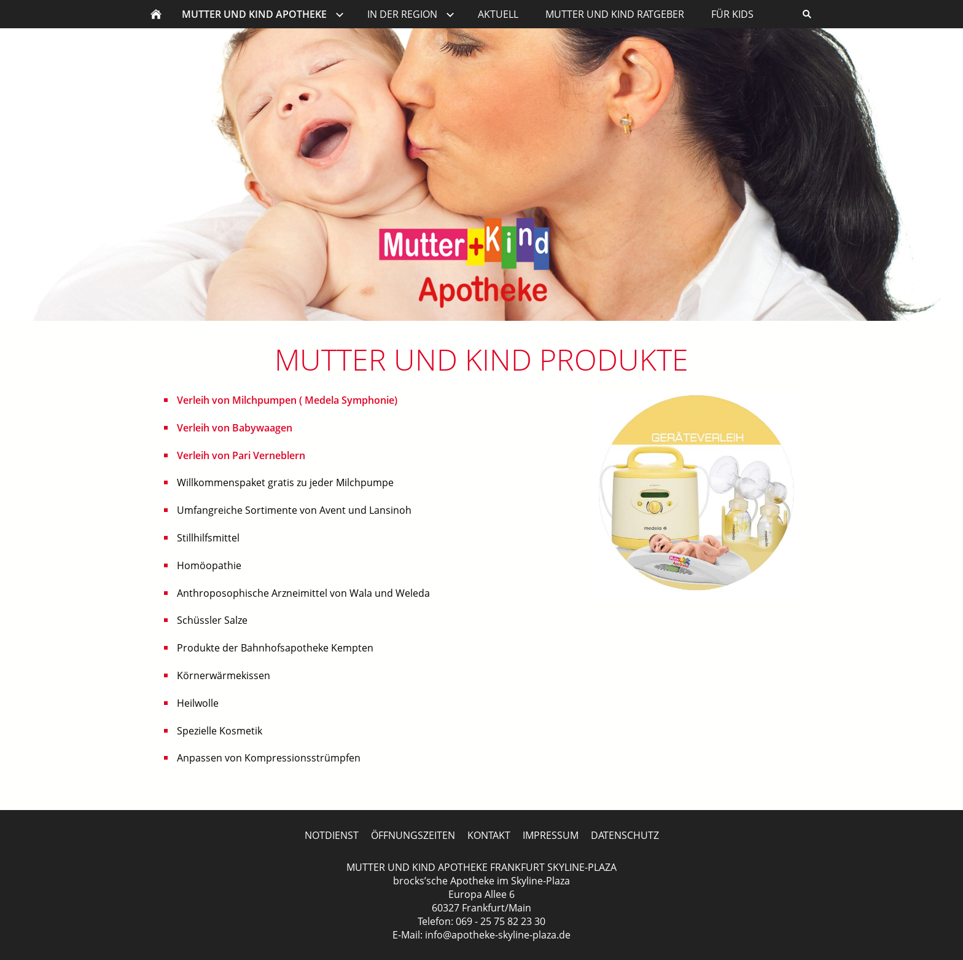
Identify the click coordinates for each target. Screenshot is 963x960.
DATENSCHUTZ (625, 835)
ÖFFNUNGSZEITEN (413, 835)
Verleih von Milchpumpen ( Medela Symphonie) (287, 400)
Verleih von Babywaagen (234, 428)
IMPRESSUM (551, 835)
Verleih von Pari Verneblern (241, 455)
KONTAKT (488, 835)
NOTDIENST (332, 835)
